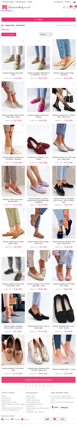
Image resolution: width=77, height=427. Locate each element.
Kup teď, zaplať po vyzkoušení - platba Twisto (13, 405)
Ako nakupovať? (6, 398)
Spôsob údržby (30, 396)
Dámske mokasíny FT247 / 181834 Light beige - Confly (38, 285)
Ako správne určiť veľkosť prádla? (61, 396)
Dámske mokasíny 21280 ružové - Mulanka (38, 116)
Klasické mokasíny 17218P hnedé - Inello (13, 369)
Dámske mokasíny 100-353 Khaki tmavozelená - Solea (13, 285)
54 (48, 386)
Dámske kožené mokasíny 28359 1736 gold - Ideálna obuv (38, 369)
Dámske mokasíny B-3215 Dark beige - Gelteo (13, 242)
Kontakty (29, 2)
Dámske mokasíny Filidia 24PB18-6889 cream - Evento (13, 116)
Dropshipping (30, 406)
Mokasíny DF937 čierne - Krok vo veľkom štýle (38, 327)
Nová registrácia (58, 2)
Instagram (17, 419)
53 (44, 386)
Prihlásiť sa (68, 2)
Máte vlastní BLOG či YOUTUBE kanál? (62, 402)
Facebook (7, 419)
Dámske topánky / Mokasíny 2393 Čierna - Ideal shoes (64, 242)
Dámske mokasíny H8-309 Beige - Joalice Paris (38, 242)
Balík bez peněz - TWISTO (9, 402)
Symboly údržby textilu (33, 400)
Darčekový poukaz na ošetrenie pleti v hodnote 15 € (37, 409)
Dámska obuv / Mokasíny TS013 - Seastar (38, 158)
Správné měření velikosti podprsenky (62, 398)
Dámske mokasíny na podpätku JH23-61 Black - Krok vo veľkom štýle (64, 200)
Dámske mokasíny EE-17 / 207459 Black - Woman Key (64, 116)
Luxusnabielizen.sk (7, 10)
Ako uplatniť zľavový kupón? (34, 404)
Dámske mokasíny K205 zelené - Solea (13, 74)
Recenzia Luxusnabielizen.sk (10, 410)
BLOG (52, 400)
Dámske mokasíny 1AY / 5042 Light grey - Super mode (63, 158)
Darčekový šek (6, 400)
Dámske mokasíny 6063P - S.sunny (63, 369)
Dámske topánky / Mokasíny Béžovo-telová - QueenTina (13, 327)
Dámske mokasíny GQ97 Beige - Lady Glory (63, 74)
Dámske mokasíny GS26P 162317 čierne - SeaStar (64, 327)
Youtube (26, 419)
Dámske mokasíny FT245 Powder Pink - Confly (64, 285)
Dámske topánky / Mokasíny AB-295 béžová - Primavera (13, 158)
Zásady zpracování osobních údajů (12, 408)
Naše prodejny (30, 398)
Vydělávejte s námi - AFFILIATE (35, 412)
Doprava (4, 396)
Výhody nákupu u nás (32, 402)
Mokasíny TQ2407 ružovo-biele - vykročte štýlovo (13, 200)
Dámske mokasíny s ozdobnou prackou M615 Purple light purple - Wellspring (38, 200)
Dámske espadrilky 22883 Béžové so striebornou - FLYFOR (38, 74)
